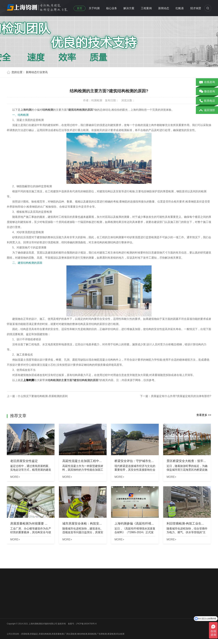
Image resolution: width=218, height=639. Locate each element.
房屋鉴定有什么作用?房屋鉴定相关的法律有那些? (181, 396)
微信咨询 (207, 92)
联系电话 (207, 101)
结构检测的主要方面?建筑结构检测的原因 (73, 380)
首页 (79, 8)
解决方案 (128, 8)
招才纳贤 (195, 8)
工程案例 (146, 8)
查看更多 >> (203, 415)
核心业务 (111, 8)
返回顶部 (207, 110)
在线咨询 (207, 82)
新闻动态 (163, 8)
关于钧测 (94, 8)
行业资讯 (42, 72)
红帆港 (180, 8)
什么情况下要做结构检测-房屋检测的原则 (43, 396)
